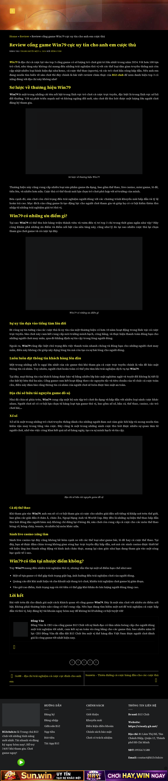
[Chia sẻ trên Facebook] (72, 662)
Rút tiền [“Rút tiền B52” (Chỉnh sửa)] (49, 737)
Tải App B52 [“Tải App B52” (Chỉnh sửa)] (51, 743)
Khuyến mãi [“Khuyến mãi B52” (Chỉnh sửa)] (94, 720)
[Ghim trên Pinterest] (90, 662)
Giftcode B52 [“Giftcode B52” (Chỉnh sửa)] (52, 726)
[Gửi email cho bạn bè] (84, 662)
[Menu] (12, 11)
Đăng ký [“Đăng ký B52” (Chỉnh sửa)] (49, 714)
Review (24, 36)
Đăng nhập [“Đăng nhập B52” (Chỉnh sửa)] (51, 720)
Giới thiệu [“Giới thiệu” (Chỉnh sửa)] (92, 714)
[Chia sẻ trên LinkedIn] (96, 662)
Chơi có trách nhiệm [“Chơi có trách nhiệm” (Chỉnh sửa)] (99, 737)
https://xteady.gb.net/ (142, 726)
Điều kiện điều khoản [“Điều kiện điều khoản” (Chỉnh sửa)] (100, 726)
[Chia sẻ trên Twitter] (78, 662)
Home (13, 36)
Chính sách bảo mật (99, 732)
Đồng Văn (56, 51)
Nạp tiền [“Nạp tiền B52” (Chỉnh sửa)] (49, 732)
